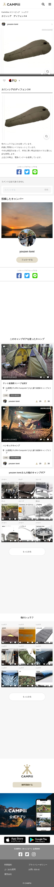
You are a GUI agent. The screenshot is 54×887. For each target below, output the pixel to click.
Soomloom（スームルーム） (26, 504)
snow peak (39, 628)
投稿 (46, 190)
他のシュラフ (27, 617)
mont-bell (21, 628)
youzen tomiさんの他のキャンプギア (27, 472)
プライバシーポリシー (38, 865)
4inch (37, 649)
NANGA (4, 671)
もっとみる (27, 552)
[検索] (43, 4)
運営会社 (8, 874)
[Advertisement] (27, 308)
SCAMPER (39, 504)
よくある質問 (10, 869)
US (20, 671)
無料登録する (27, 785)
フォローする (27, 260)
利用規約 (8, 865)
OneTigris (4, 504)
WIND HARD (5, 649)
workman (21, 483)
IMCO (3, 526)
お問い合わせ (34, 869)
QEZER (4, 628)
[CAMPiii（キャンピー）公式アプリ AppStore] (15, 840)
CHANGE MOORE (41, 483)
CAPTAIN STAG (40, 526)
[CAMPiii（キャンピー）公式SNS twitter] (27, 854)
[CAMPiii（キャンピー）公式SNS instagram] (34, 854)
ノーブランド (5, 483)
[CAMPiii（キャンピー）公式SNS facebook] (20, 854)
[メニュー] (49, 4)
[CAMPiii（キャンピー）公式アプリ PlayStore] (39, 840)
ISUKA (38, 671)
